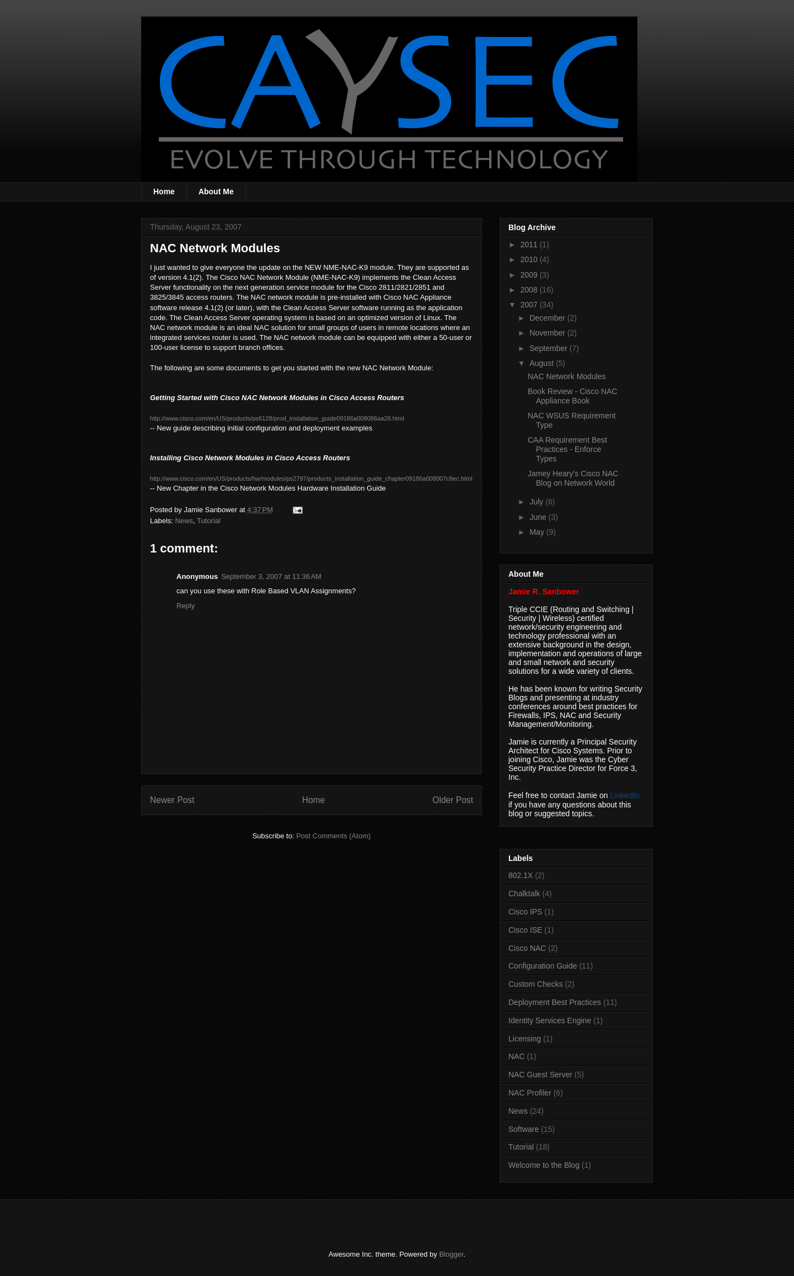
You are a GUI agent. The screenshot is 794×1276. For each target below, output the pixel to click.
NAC (516, 1056)
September (549, 348)
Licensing (524, 1038)
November (548, 332)
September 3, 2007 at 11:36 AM (271, 576)
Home (164, 191)
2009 (530, 274)
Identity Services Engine (549, 1020)
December (548, 317)
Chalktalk (524, 893)
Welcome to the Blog (544, 1165)
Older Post (452, 800)
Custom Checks (535, 984)
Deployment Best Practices (554, 1002)
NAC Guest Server (540, 1074)
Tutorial (209, 521)
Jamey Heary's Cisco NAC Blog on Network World (573, 478)
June (538, 517)
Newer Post (172, 800)
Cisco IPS (525, 911)
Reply (185, 606)
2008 (530, 289)
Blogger (451, 1254)
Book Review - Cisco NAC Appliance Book (573, 396)
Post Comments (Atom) (333, 836)
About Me (216, 191)
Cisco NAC (527, 948)
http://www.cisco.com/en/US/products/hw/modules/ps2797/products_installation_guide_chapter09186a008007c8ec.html (311, 478)
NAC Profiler (529, 1092)
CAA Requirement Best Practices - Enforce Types (567, 449)
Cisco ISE (525, 930)
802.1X (520, 875)
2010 (530, 259)
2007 (530, 304)
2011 (530, 244)
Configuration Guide (542, 965)
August (542, 363)
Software (523, 1129)
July (537, 501)
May (537, 532)
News (184, 521)
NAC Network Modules (567, 376)
